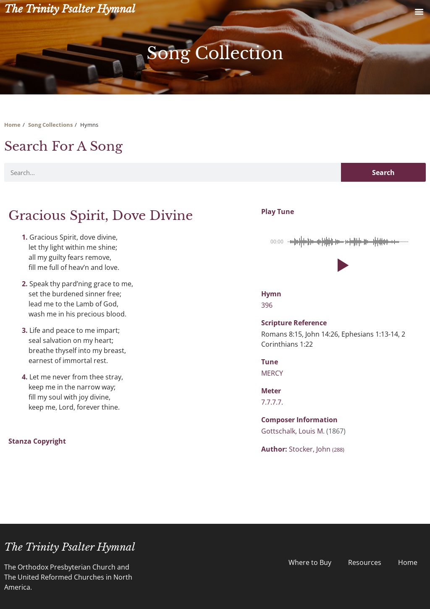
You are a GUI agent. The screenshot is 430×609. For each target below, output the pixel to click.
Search (383, 172)
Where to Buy (309, 562)
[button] (419, 11)
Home (12, 124)
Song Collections (50, 124)
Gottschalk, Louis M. (293, 431)
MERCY (272, 373)
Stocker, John (316, 449)
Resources (364, 562)
